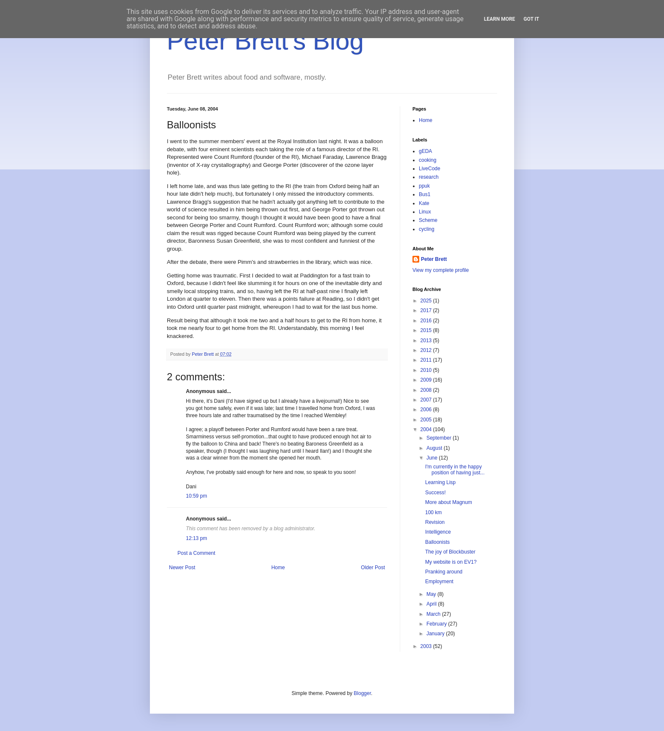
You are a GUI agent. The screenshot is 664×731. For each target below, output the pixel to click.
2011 (427, 360)
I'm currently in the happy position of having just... (454, 470)
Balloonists (437, 542)
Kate (424, 203)
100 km (433, 512)
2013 (427, 340)
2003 (427, 646)
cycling (426, 229)
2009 (427, 380)
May (431, 594)
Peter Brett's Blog (265, 41)
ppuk (424, 186)
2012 (427, 350)
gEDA (425, 151)
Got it (531, 19)
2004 (427, 429)
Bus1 (424, 194)
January (436, 634)
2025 (427, 301)
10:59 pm (196, 496)
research (429, 177)
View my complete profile (440, 270)
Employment (439, 581)
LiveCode (429, 169)
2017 (427, 310)
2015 (427, 330)
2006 (427, 410)
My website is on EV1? (450, 562)
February (437, 624)
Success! (435, 493)
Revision (435, 522)
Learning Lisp (440, 482)
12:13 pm (196, 538)
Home (278, 567)
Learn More (499, 19)
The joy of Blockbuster (450, 552)
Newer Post (182, 567)
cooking (427, 160)
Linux (425, 212)
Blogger (362, 693)
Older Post (373, 567)
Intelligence (438, 532)
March (434, 614)
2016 (427, 321)
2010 (427, 370)
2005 (427, 420)
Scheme (428, 220)
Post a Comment (196, 553)
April (432, 604)
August (435, 448)
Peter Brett (434, 259)
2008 (427, 390)
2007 (427, 400)
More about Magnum (448, 502)
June (432, 458)
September (439, 438)
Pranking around (443, 572)
